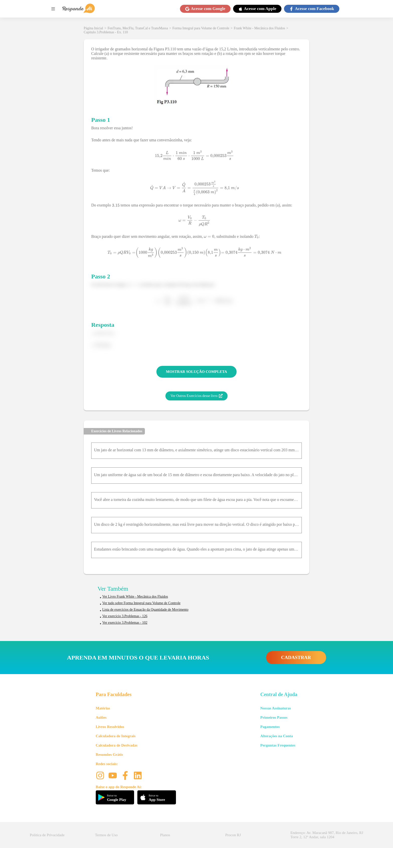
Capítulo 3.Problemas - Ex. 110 (106, 32)
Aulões (101, 717)
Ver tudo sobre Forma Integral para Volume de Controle (141, 603)
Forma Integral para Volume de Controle (200, 28)
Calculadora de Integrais (116, 736)
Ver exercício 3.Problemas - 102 (124, 622)
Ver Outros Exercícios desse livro (196, 396)
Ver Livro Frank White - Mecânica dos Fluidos (135, 596)
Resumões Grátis (109, 755)
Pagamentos (270, 727)
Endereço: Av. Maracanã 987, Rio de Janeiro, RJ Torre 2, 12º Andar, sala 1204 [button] (326, 835)
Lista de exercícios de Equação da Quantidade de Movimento (145, 609)
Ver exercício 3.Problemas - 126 (124, 616)
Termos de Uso (106, 835)
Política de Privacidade (47, 835)
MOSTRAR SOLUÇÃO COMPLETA (196, 372)
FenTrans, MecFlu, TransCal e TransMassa (138, 28)
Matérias (103, 708)
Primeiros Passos (273, 717)
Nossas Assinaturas (275, 708)
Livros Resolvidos (110, 727)
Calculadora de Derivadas (117, 745)
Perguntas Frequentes (277, 745)
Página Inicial (93, 28)
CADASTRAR (296, 657)
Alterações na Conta (276, 736)
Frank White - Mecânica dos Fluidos (259, 28)
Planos (165, 835)
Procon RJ (233, 835)
